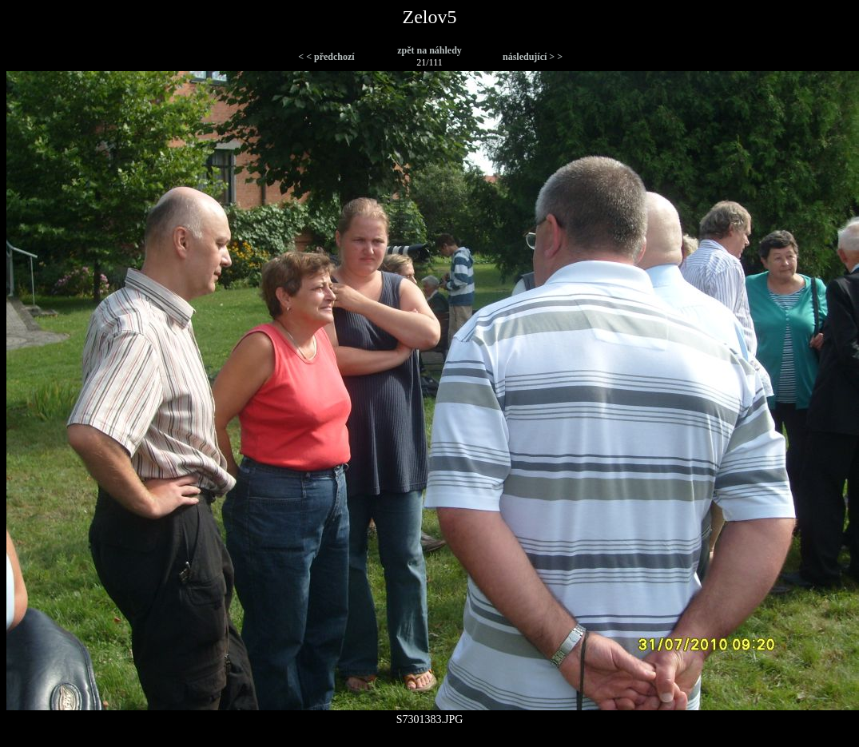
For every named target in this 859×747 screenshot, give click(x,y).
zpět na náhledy (429, 50)
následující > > (533, 56)
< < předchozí (326, 56)
